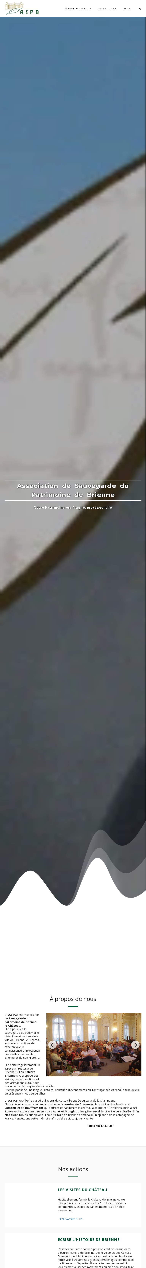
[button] (140, 8)
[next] (135, 1045)
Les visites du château (82, 1189)
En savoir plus (71, 1219)
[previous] (52, 1045)
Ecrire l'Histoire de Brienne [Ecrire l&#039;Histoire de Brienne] (89, 1239)
